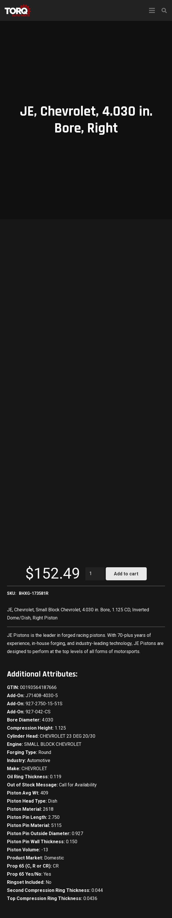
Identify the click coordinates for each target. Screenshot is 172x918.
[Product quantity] (95, 573)
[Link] (18, 10)
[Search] (164, 10)
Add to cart (126, 574)
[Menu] (152, 10)
